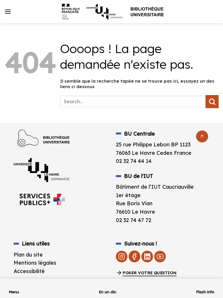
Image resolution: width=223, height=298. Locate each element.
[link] (111, 11)
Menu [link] (14, 292)
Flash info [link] (205, 292)
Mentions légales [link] (35, 262)
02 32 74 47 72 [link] (133, 220)
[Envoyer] (212, 101)
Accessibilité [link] (29, 271)
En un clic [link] (107, 292)
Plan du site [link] (28, 254)
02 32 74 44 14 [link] (134, 161)
